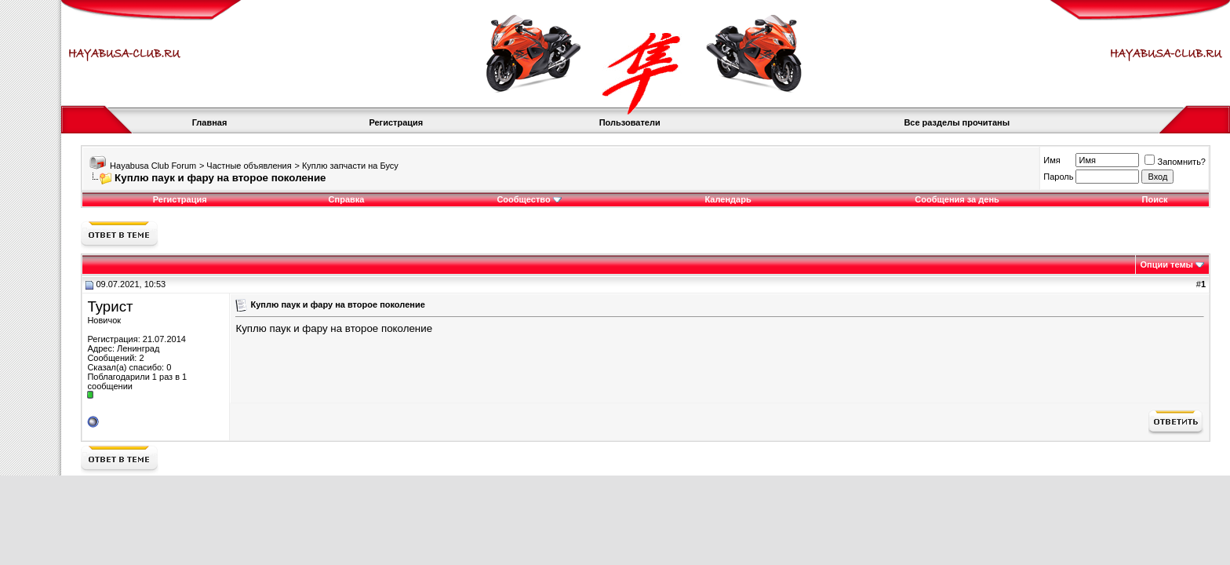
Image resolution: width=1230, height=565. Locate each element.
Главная (209, 122)
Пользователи (629, 122)
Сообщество (529, 199)
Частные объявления (248, 165)
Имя (1051, 160)
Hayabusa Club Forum (153, 165)
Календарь (728, 199)
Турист (110, 306)
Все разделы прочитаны (957, 122)
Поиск (1155, 199)
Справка (347, 199)
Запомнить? (1175, 161)
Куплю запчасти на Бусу (350, 165)
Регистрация (396, 122)
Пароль (1058, 176)
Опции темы (1167, 264)
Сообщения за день (957, 199)
